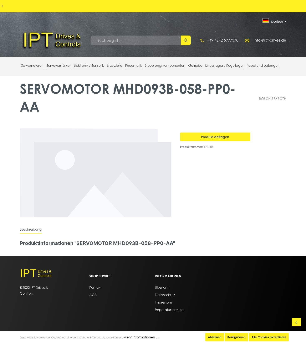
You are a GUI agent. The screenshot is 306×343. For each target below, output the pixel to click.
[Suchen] (186, 40)
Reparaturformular (170, 310)
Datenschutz (165, 295)
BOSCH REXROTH (272, 99)
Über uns (162, 287)
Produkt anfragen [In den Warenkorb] (215, 137)
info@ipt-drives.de (270, 40)
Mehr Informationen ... (140, 337)
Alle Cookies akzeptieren (268, 337)
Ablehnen (214, 337)
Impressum (163, 302)
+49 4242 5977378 (222, 40)
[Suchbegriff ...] (136, 40)
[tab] (31, 229)
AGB (93, 295)
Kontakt (95, 287)
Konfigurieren (236, 337)
